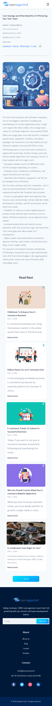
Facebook (7, 46)
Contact (26, 648)
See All (26, 579)
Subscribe (42, 621)
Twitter (15, 46)
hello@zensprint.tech (26, 670)
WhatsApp (24, 46)
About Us (26, 638)
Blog (26, 643)
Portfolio (26, 653)
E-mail (33, 46)
